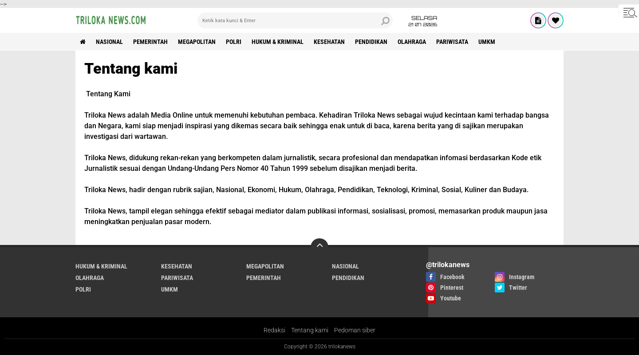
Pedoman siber (354, 330)
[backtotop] (319, 247)
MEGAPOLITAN (197, 41)
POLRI (233, 41)
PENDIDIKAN (371, 41)
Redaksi (274, 330)
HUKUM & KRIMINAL (278, 41)
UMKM (486, 41)
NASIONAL (109, 41)
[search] (295, 20)
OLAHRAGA (412, 41)
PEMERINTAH (150, 41)
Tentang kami (309, 330)
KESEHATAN (329, 41)
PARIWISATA (452, 41)
